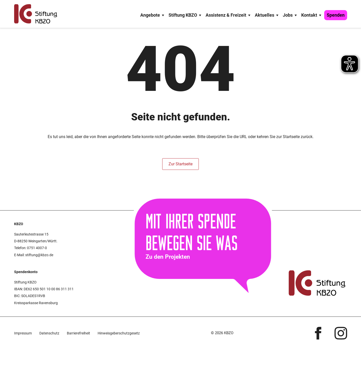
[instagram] (341, 333)
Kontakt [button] (312, 15)
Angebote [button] (152, 15)
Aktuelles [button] (267, 15)
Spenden (336, 15)
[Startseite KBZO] (35, 14)
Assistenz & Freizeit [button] (229, 15)
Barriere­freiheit (78, 333)
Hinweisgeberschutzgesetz (119, 333)
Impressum (23, 333)
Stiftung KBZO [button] (186, 15)
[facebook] (318, 333)
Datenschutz (49, 333)
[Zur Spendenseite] (213, 235)
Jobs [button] (290, 15)
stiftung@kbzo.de (39, 255)
